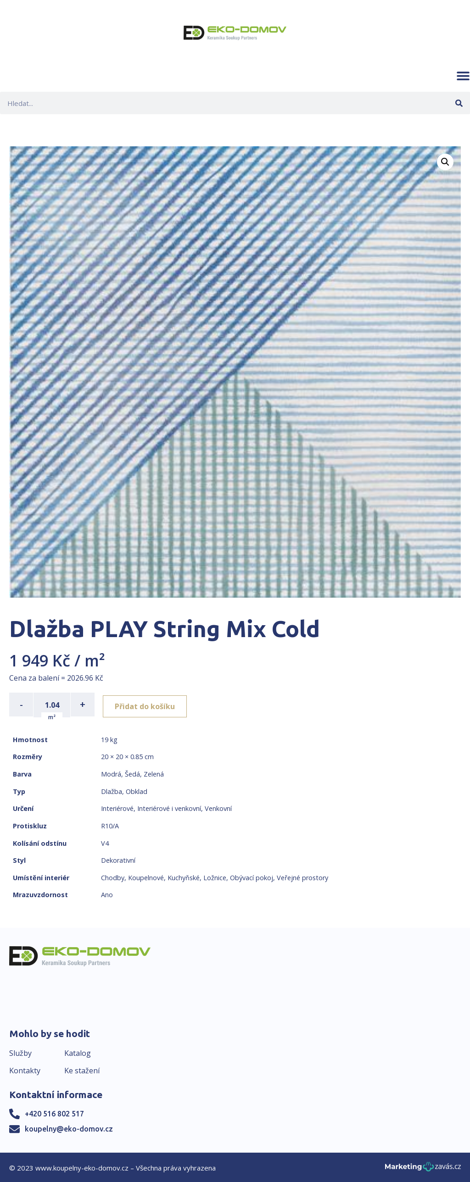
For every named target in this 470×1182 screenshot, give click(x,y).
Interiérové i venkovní (169, 807)
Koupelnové (146, 876)
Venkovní (218, 807)
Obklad (136, 790)
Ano (107, 893)
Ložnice (214, 876)
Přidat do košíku (148, 704)
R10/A (110, 825)
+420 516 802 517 (54, 1113)
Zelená (154, 773)
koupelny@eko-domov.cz (69, 1128)
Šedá (132, 773)
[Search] (459, 103)
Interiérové (117, 807)
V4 (105, 842)
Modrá (111, 773)
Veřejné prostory (302, 876)
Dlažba (111, 790)
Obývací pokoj (251, 876)
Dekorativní (118, 859)
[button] (463, 76)
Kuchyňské (184, 876)
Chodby (112, 876)
